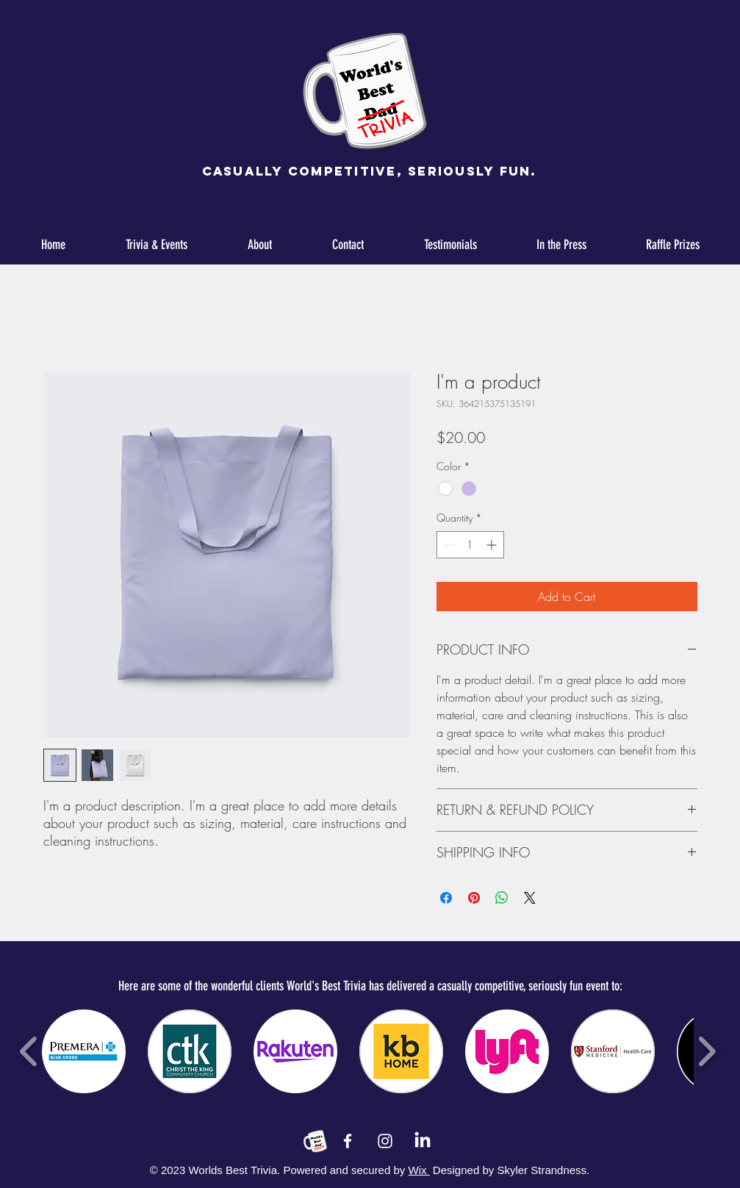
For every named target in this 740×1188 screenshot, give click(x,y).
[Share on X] (530, 898)
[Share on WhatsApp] (502, 898)
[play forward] (706, 1051)
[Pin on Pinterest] (474, 898)
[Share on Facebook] (446, 898)
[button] (84, 1051)
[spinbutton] (470, 545)
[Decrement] (448, 545)
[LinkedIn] (422, 1141)
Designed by (463, 1170)
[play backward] (29, 1051)
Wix (419, 1170)
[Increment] (493, 545)
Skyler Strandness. (541, 1170)
